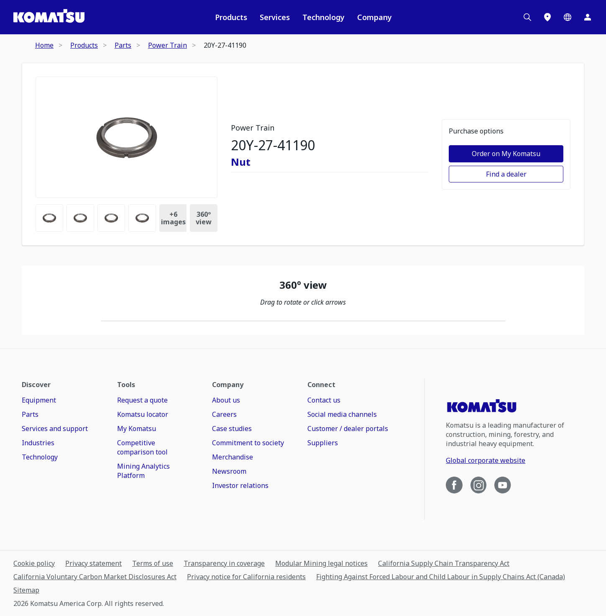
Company (374, 17)
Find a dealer (506, 174)
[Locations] (547, 17)
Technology (323, 17)
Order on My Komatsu (506, 153)
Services (275, 17)
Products (231, 17)
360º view (204, 218)
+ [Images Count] (173, 218)
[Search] (527, 17)
